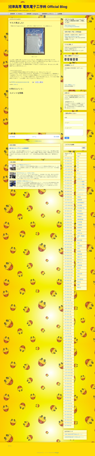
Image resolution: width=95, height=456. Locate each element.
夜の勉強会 (80, 279)
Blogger (57, 452)
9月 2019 (67, 378)
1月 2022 (67, 300)
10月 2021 (67, 308)
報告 (78, 276)
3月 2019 (67, 395)
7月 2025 (67, 183)
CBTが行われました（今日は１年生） (26, 173)
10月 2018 (67, 409)
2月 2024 (67, 230)
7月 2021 (67, 317)
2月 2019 (67, 397)
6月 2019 (67, 386)
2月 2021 (67, 331)
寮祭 (78, 284)
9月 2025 (67, 177)
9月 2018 (67, 411)
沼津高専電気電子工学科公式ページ (74, 437)
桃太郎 (79, 268)
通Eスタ (79, 262)
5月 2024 (67, 222)
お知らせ (15, 84)
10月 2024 (67, 208)
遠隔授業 (79, 199)
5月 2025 (67, 188)
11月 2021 (67, 305)
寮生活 (79, 287)
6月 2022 (67, 286)
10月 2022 (67, 275)
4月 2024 (67, 225)
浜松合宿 (79, 273)
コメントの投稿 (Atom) (35, 141)
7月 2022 (67, 283)
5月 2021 (67, 322)
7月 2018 (67, 417)
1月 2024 (67, 233)
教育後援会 (80, 213)
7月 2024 (67, 216)
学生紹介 (79, 211)
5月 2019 (67, 389)
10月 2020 (67, 342)
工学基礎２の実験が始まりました (25, 181)
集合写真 (79, 240)
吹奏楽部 (79, 245)
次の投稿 (12, 136)
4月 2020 (67, 358)
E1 (78, 159)
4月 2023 (67, 258)
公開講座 (79, 224)
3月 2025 (67, 194)
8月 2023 (67, 247)
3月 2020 (67, 361)
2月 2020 (67, 364)
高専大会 (79, 233)
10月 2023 (67, 241)
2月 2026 (67, 163)
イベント (79, 176)
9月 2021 (67, 311)
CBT (78, 156)
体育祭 (79, 251)
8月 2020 (67, 347)
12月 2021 (67, 303)
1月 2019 (67, 400)
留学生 (79, 282)
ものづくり (80, 194)
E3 (78, 165)
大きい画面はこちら (70, 84)
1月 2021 (67, 333)
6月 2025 (67, 186)
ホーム (34, 136)
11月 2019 (67, 372)
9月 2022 (67, 278)
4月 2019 (67, 392)
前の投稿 (56, 136)
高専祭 (79, 230)
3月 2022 (67, 294)
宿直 (78, 243)
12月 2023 (67, 236)
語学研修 (79, 222)
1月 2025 (67, 200)
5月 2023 (67, 255)
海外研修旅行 (80, 202)
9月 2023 (67, 244)
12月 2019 (67, 370)
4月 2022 (67, 292)
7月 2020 (67, 350)
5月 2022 (67, 289)
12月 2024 (67, 202)
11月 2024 (67, 205)
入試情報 (59, 13)
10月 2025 (67, 174)
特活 (78, 271)
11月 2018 (67, 406)
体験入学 (79, 257)
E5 (78, 170)
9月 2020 (67, 344)
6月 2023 (67, 252)
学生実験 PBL (81, 208)
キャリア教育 (80, 181)
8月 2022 (67, 280)
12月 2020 (67, 336)
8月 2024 (67, 213)
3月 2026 (67, 161)
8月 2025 (67, 180)
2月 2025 (67, 197)
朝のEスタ (80, 259)
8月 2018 (67, 414)
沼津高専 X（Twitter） (16, 13)
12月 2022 (67, 269)
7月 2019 (67, 383)
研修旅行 (79, 216)
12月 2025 (67, 169)
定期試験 (79, 265)
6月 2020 (67, 353)
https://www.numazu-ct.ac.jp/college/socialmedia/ (72, 26)
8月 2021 (67, 314)
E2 (78, 162)
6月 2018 (67, 420)
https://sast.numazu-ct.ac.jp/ (72, 36)
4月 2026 (67, 158)
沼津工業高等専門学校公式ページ (73, 434)
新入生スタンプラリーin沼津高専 (19, 148)
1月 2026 (67, 166)
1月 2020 (67, 367)
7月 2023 (67, 250)
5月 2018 (67, 422)
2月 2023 (67, 264)
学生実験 (79, 205)
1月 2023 (67, 266)
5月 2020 (67, 356)
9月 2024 (67, 211)
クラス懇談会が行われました (24, 164)
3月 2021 (67, 328)
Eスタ (78, 173)
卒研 (78, 248)
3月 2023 (67, 261)
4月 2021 (67, 325)
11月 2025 (67, 172)
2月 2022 (67, 297)
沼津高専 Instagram (32, 13)
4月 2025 (67, 191)
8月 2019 (67, 381)
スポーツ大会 (80, 187)
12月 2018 (67, 403)
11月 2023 (67, 239)
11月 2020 (67, 339)
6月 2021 (67, 319)
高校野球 (79, 227)
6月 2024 (67, 219)
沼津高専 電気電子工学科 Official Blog (37, 7)
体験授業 (79, 254)
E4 (78, 167)
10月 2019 (67, 375)
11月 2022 (67, 272)
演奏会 (79, 197)
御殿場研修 (80, 219)
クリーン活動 (80, 184)
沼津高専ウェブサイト (48, 13)
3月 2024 (67, 227)
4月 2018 (67, 425)
